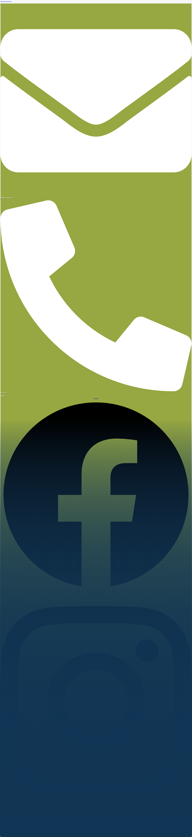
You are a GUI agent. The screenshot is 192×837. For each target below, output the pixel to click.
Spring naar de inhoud (5, 1)
